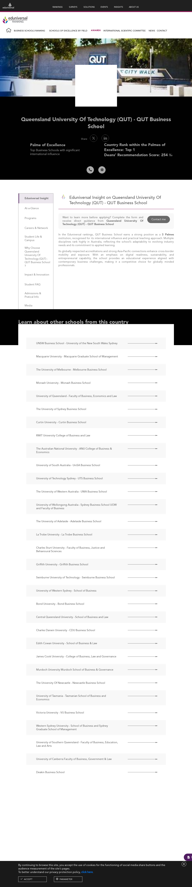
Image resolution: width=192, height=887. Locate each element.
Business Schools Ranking (29, 30)
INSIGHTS (118, 7)
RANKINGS (58, 7)
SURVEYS (73, 7)
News (152, 30)
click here (87, 872)
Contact (162, 30)
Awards (96, 30)
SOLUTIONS (89, 7)
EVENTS (104, 7)
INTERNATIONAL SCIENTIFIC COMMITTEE (124, 30)
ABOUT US (134, 7)
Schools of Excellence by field (68, 30)
